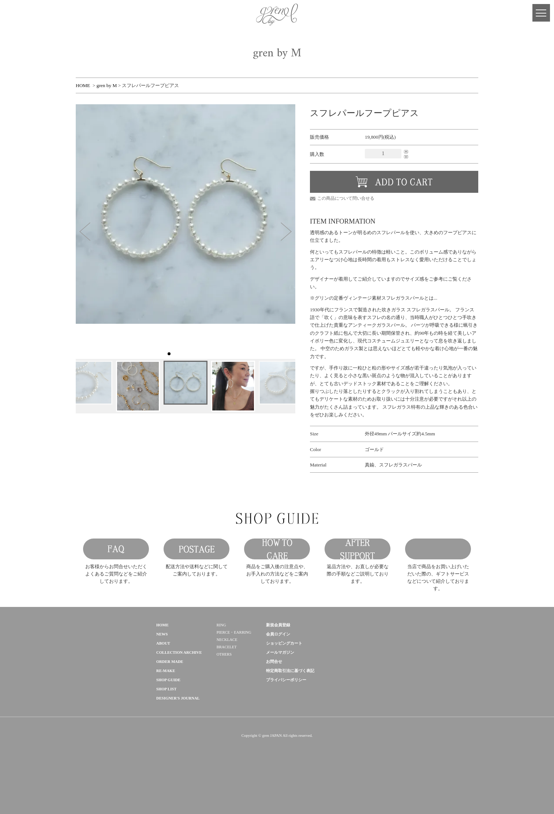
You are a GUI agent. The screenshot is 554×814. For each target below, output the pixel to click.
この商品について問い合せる (345, 198)
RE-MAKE (165, 716)
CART (29, 14)
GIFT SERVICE (438, 571)
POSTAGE (196, 571)
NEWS (162, 679)
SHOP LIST (166, 734)
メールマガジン (280, 697)
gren (101, 678)
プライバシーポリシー (286, 725)
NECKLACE (227, 685)
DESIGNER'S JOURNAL (178, 743)
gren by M (107, 85)
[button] (84, 231)
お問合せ (274, 707)
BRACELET (227, 692)
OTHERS (224, 699)
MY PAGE (14, 14)
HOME (83, 85)
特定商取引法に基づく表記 (290, 716)
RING (221, 670)
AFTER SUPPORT (357, 571)
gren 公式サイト (277, 15)
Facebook (43, 14)
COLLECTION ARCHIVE (179, 697)
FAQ (116, 571)
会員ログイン (278, 679)
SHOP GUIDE (168, 725)
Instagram (58, 14)
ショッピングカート (284, 688)
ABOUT (163, 688)
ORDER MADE (169, 707)
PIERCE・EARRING (234, 677)
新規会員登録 (278, 670)
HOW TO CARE (277, 571)
